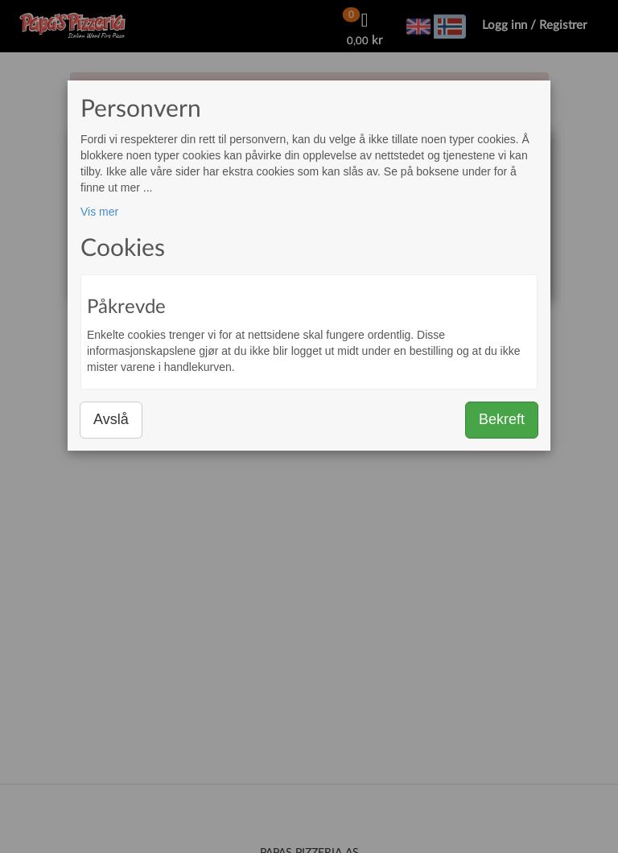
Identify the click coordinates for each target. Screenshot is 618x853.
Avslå (111, 419)
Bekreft (502, 419)
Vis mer (99, 211)
